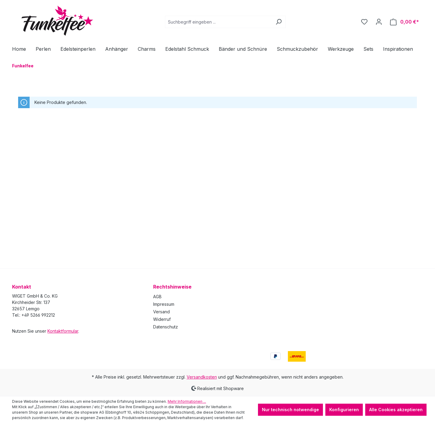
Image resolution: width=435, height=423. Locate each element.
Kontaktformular (62, 331)
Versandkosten (202, 376)
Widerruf (162, 319)
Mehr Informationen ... (187, 401)
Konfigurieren (344, 409)
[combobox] (218, 22)
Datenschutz (165, 326)
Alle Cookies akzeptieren (396, 409)
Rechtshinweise (172, 287)
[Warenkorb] (404, 22)
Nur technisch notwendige (290, 409)
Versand (161, 311)
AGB (157, 296)
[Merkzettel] (364, 22)
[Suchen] (279, 22)
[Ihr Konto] (379, 22)
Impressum (163, 304)
